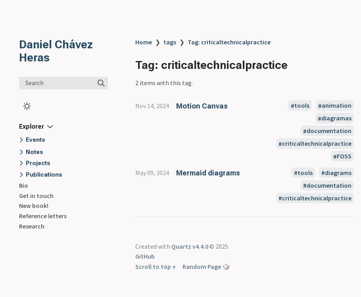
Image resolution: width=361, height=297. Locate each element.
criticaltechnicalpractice (316, 144)
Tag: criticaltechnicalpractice (229, 42)
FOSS (344, 156)
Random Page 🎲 (206, 266)
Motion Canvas (202, 106)
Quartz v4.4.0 (189, 246)
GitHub (145, 256)
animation (336, 106)
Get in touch (36, 196)
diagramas (336, 118)
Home (143, 42)
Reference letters (43, 216)
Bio (23, 185)
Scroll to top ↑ (155, 266)
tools (301, 106)
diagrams (338, 173)
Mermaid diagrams (208, 173)
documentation (329, 131)
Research (31, 226)
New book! (33, 205)
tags (169, 42)
